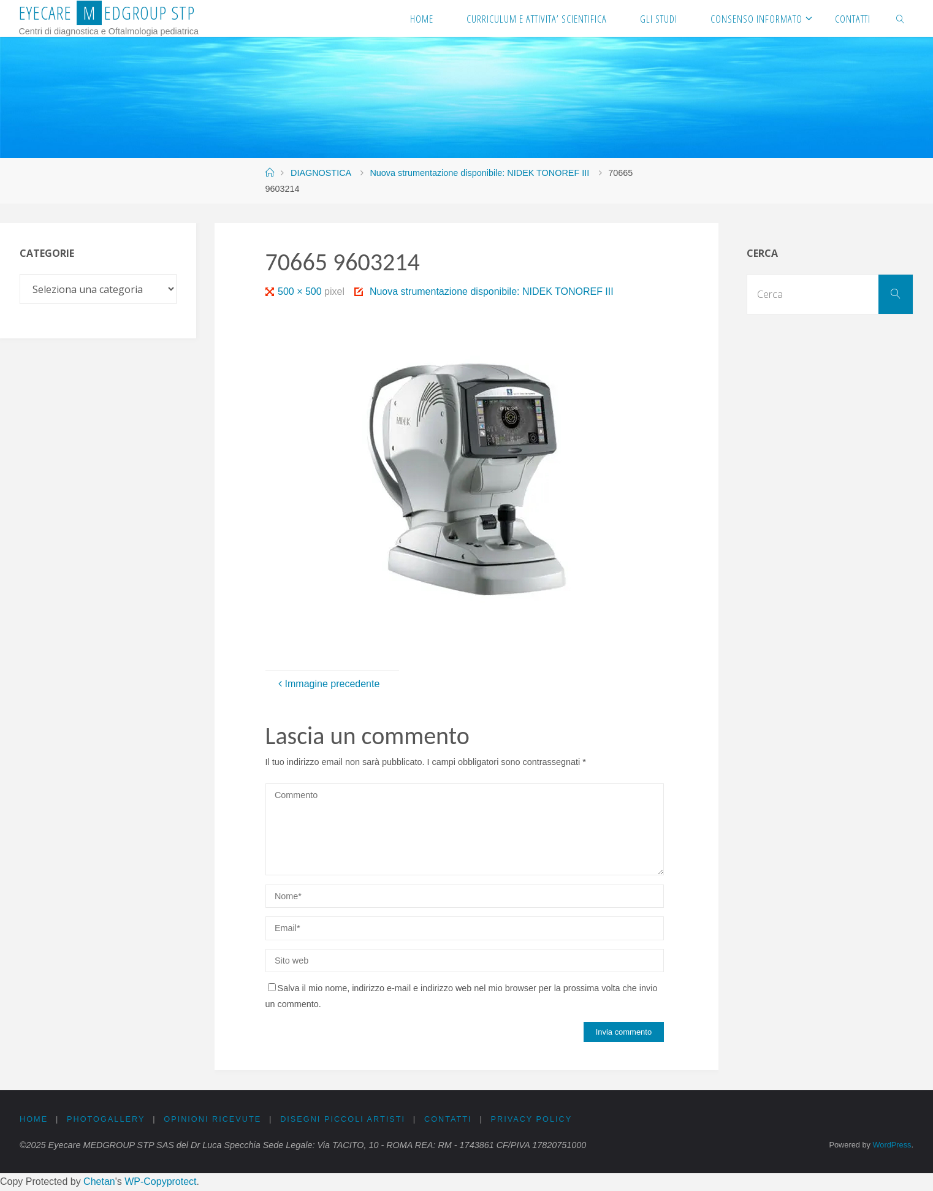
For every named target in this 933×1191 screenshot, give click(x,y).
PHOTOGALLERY (106, 1119)
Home (34, 1119)
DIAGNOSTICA (321, 173)
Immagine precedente (327, 684)
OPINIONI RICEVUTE (213, 1119)
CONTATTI (450, 1119)
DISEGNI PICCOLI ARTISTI (344, 1119)
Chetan (99, 1181)
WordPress (891, 1144)
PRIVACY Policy (534, 1119)
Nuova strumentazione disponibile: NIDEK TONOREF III (479, 173)
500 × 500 (301, 291)
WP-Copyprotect (160, 1181)
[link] (900, 18)
